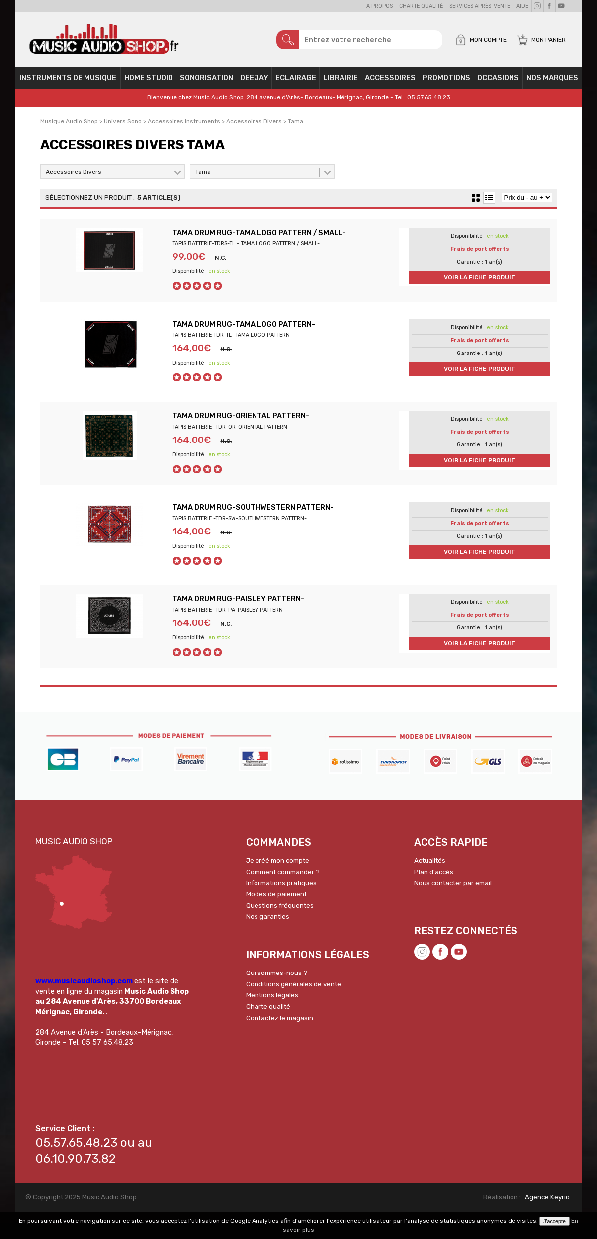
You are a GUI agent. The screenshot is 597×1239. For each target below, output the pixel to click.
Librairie (340, 82)
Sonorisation (206, 82)
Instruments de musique (67, 82)
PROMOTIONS (446, 82)
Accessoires (390, 82)
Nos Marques (552, 82)
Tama (203, 176)
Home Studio (148, 82)
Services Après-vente (479, 6)
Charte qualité (421, 6)
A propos (379, 6)
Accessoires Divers (73, 176)
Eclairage (295, 82)
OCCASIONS (498, 82)
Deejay (254, 82)
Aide (522, 6)
